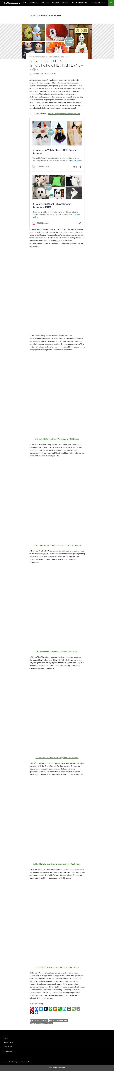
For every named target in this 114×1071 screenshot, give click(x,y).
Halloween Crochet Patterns (41, 1023)
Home (24, 3)
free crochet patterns (39, 1020)
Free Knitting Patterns (79, 3)
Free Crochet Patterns (60, 3)
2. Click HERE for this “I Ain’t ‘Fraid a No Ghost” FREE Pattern (57, 545)
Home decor (65, 57)
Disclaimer (7, 1047)
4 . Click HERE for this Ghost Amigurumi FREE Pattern (57, 757)
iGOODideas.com (11, 3)
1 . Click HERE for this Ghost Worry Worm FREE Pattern (57, 439)
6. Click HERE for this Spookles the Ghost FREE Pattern (57, 967)
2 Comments (51, 74)
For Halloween (35, 57)
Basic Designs (34, 3)
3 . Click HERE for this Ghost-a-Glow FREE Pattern (57, 651)
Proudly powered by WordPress (21, 1062)
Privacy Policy (9, 1042)
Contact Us (7, 1051)
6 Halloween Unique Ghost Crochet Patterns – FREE (56, 65)
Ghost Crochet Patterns (58, 1020)
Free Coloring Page (98, 3)
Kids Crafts (45, 3)
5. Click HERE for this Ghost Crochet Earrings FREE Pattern (57, 864)
